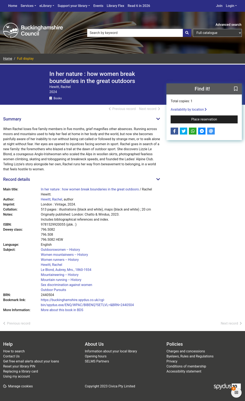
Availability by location (189, 109)
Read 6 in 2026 (139, 6)
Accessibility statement (183, 371)
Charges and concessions (185, 351)
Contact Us (11, 356)
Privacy (171, 361)
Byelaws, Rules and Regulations (189, 356)
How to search (14, 351)
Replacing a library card (20, 371)
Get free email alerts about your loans (31, 361)
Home (12, 6)
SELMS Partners (97, 361)
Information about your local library (111, 351)
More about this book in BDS (62, 310)
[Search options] (217, 33)
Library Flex (115, 6)
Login (230, 6)
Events (98, 6)
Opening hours (96, 356)
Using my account (16, 376)
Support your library (72, 6)
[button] (236, 89)
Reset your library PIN (19, 366)
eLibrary (46, 6)
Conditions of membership (186, 366)
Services (27, 6)
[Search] (187, 33)
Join (219, 6)
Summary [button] (12, 119)
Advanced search (228, 25)
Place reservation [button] (214, 119)
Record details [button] (16, 179)
